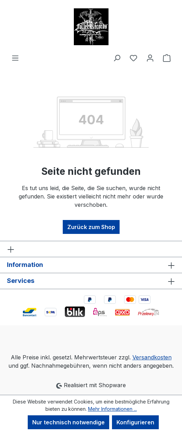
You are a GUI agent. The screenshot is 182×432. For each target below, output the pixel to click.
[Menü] (15, 58)
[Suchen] (117, 58)
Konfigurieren (135, 422)
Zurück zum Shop (91, 226)
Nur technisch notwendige (68, 422)
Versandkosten (152, 357)
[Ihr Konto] (150, 58)
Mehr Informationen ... (112, 409)
